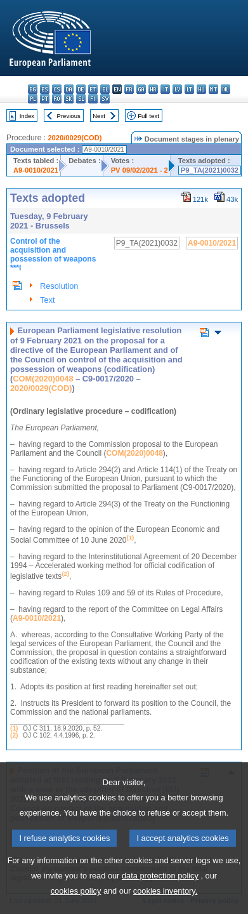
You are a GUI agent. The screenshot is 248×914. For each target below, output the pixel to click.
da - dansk (69, 89)
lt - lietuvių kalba (189, 89)
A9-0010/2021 (35, 170)
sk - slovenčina (69, 98)
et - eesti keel (93, 89)
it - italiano (165, 89)
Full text (148, 115)
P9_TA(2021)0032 (209, 170)
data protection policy (160, 899)
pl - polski (32, 98)
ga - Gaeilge (141, 89)
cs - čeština (57, 89)
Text (47, 300)
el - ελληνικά (105, 89)
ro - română (57, 98)
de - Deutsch (81, 89)
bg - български (32, 89)
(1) (14, 728)
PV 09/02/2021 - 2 (139, 170)
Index (27, 115)
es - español (44, 89)
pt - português (44, 98)
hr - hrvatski (153, 89)
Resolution (59, 286)
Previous (69, 115)
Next (99, 115)
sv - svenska (105, 98)
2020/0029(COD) (74, 138)
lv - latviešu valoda (177, 89)
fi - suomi (93, 98)
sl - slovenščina (81, 98)
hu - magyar (201, 89)
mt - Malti (213, 89)
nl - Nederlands (225, 89)
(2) (14, 735)
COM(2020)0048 (43, 378)
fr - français (129, 89)
